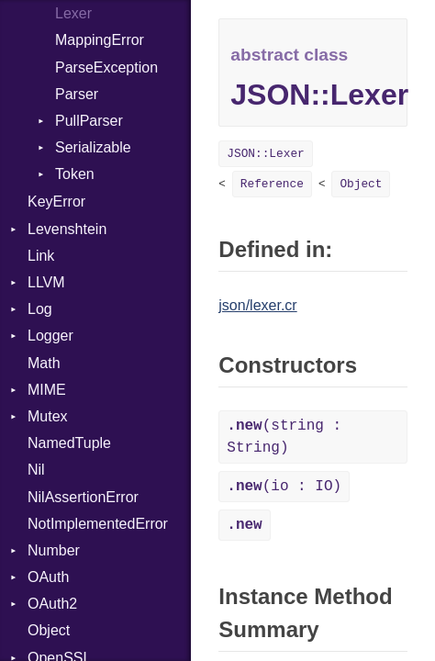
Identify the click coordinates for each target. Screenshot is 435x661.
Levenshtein (67, 229)
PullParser (89, 121)
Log (40, 309)
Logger (50, 335)
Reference (272, 184)
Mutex (48, 416)
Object (49, 630)
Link (41, 255)
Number (54, 550)
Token (75, 174)
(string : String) (284, 437)
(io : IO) (284, 486)
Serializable (93, 147)
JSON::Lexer (265, 154)
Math (44, 363)
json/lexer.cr (257, 305)
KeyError (56, 201)
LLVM (46, 282)
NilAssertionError (83, 497)
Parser (76, 94)
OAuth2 (52, 603)
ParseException (106, 67)
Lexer (73, 13)
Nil (36, 469)
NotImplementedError (98, 524)
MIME (47, 390)
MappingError (99, 40)
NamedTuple (69, 443)
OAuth (48, 577)
